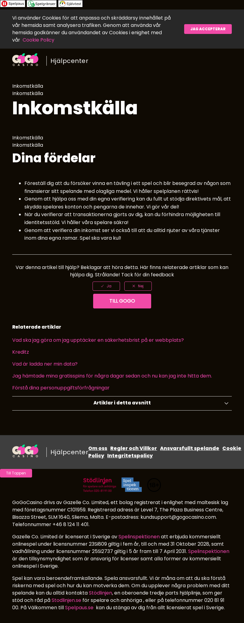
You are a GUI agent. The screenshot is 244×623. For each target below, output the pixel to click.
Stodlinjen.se (66, 600)
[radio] (106, 286)
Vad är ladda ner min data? (45, 363)
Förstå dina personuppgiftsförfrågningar (61, 387)
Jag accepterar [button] (208, 28)
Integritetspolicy (130, 455)
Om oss (97, 448)
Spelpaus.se (79, 607)
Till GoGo (122, 300)
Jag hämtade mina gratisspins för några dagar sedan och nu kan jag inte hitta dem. (112, 375)
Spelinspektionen (139, 536)
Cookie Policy (38, 39)
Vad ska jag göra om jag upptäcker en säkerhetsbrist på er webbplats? (98, 340)
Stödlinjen (100, 592)
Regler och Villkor (133, 448)
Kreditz (20, 352)
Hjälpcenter (69, 61)
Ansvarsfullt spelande (189, 448)
